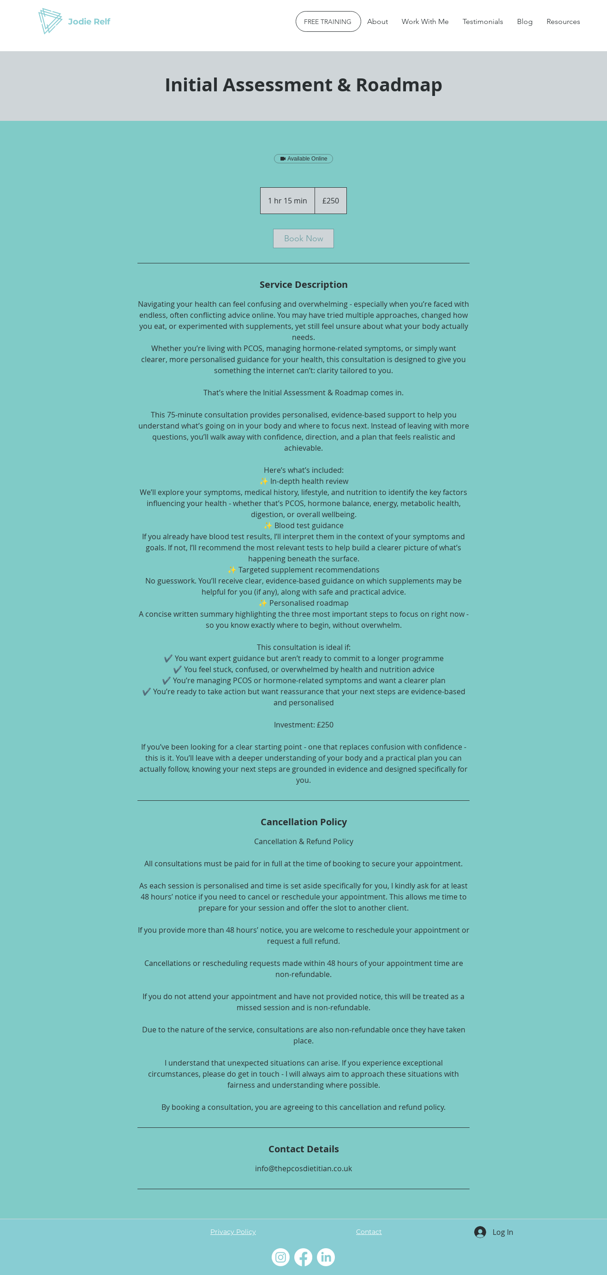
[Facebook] (303, 1257)
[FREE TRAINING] (328, 21)
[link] (303, 238)
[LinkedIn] (326, 1257)
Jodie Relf (89, 22)
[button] (425, 21)
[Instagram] (281, 1257)
